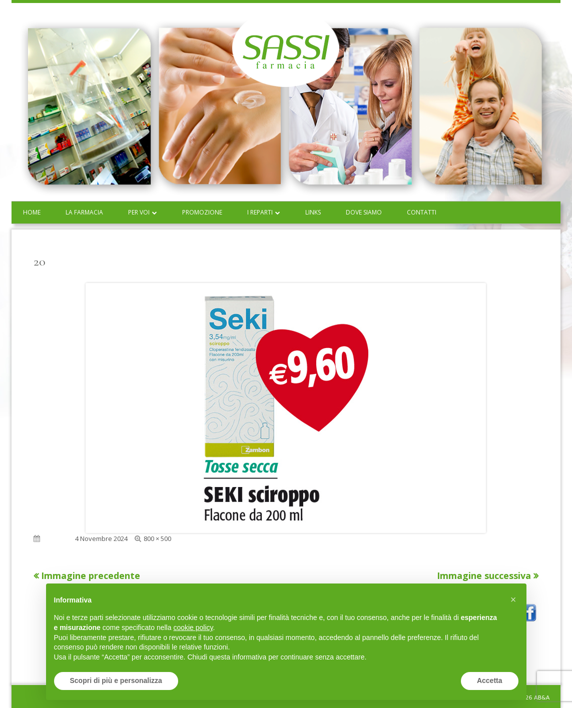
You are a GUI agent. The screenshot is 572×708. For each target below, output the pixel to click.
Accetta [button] (489, 680)
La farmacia (84, 212)
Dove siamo (364, 212)
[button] (513, 600)
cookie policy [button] (193, 628)
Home (32, 212)
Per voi (139, 212)
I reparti (260, 212)
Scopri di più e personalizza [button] (116, 680)
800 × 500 (157, 538)
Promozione (202, 212)
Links (313, 212)
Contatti (421, 212)
